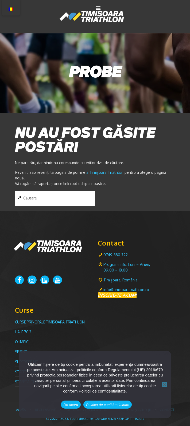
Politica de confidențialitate (107, 405)
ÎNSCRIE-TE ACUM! (117, 295)
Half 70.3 (23, 332)
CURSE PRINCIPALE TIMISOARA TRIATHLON (50, 322)
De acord (71, 405)
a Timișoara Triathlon (104, 172)
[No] (164, 384)
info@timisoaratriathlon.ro (126, 289)
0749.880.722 (115, 254)
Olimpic (22, 342)
